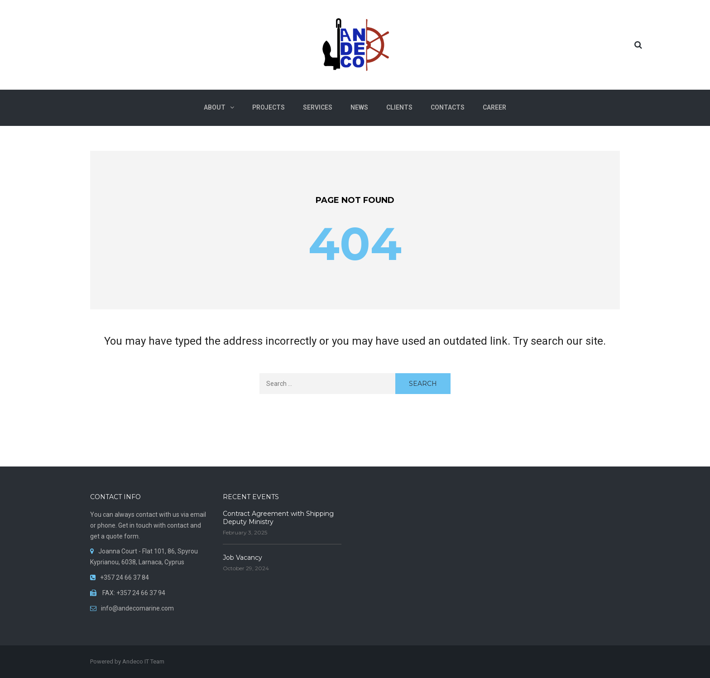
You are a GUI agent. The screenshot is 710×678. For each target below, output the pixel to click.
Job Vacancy (242, 557)
